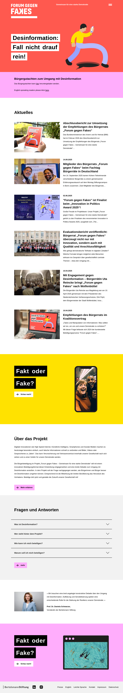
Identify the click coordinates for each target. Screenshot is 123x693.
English (68, 687)
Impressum (101, 687)
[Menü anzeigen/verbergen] (110, 4)
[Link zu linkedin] (34, 687)
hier (37, 84)
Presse (60, 687)
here (47, 90)
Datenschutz (114, 687)
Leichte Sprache (80, 687)
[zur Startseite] (24, 11)
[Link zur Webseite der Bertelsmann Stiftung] (16, 688)
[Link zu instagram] (41, 687)
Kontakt (92, 687)
